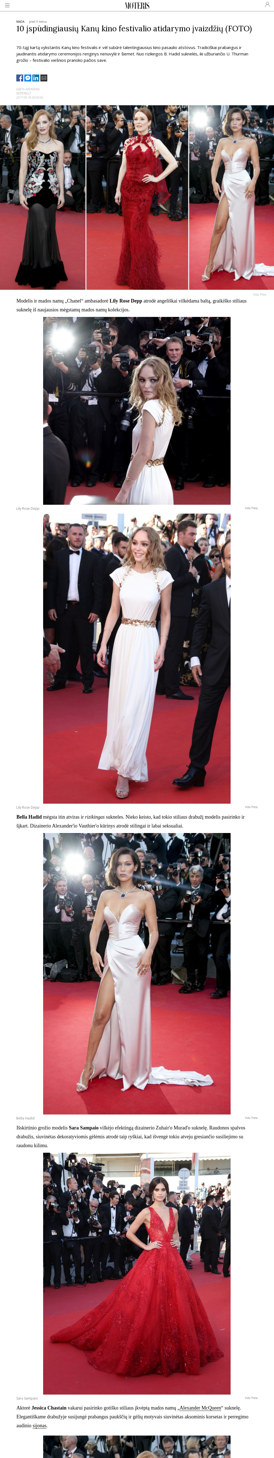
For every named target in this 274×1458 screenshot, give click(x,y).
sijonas (39, 1425)
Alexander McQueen (200, 1408)
